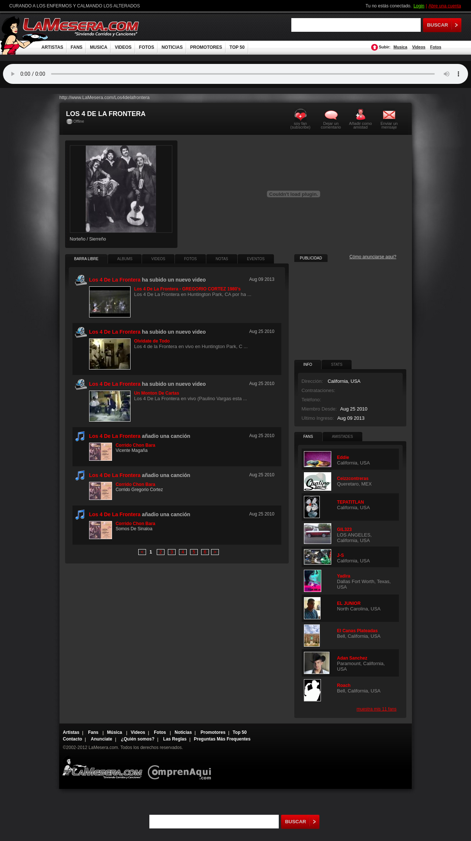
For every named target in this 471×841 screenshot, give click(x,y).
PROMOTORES (206, 47)
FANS (76, 47)
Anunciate (101, 739)
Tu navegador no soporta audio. (235, 74)
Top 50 (240, 732)
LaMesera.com (81, 27)
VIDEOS (123, 47)
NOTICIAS (172, 47)
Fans (93, 732)
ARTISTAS (52, 47)
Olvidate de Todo (152, 341)
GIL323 (344, 529)
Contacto (72, 739)
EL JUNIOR (349, 603)
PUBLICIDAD (311, 258)
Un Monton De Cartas (156, 393)
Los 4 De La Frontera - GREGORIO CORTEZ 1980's (187, 289)
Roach (344, 685)
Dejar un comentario (331, 125)
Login (418, 5)
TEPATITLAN (350, 502)
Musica (400, 47)
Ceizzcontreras (353, 478)
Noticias (183, 732)
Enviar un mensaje (388, 125)
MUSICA (98, 47)
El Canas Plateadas (357, 630)
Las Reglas (174, 739)
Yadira (343, 576)
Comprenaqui (181, 767)
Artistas (71, 732)
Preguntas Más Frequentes (222, 739)
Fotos (435, 47)
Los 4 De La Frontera (114, 436)
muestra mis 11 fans (376, 709)
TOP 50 (237, 47)
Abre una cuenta (444, 5)
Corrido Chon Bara (135, 445)
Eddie (343, 457)
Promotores (212, 732)
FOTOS (146, 47)
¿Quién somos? (138, 739)
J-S (340, 555)
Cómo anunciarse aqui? (372, 256)
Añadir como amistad (360, 125)
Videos (419, 47)
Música (115, 732)
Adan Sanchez (352, 658)
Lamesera (102, 767)
